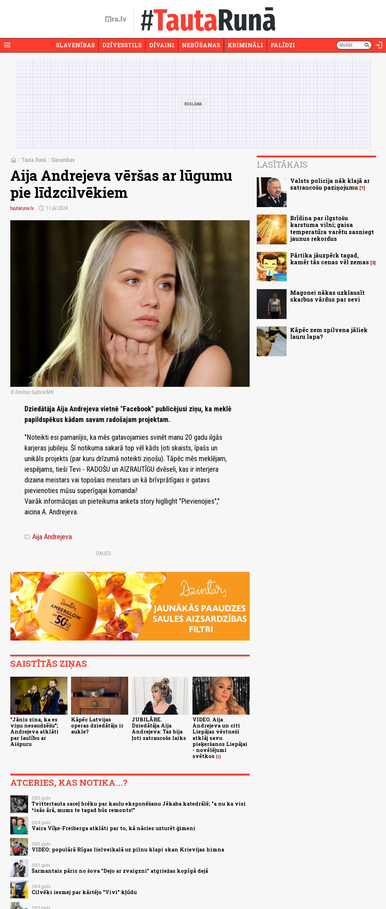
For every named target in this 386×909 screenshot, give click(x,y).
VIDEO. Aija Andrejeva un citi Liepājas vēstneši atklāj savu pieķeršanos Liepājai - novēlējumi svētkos (220, 738)
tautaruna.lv (22, 208)
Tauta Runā (34, 160)
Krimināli (245, 45)
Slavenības (75, 45)
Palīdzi (283, 45)
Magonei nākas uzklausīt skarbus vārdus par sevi (327, 296)
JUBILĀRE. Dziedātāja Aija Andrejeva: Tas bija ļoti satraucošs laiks (159, 728)
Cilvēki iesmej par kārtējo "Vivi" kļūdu (84, 892)
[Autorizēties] (379, 45)
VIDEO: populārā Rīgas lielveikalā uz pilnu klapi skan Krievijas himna (128, 849)
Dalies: (104, 553)
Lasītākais (282, 164)
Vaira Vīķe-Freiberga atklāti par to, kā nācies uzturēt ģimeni (113, 828)
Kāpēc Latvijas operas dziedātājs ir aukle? (97, 725)
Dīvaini (161, 45)
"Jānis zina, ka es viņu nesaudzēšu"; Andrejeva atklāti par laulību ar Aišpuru (34, 731)
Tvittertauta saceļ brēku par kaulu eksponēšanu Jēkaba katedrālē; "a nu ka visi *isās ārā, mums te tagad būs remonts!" (139, 806)
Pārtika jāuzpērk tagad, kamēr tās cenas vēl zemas (329, 258)
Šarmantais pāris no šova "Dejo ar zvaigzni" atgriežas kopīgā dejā (120, 870)
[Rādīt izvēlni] (7, 45)
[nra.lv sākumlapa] (115, 19)
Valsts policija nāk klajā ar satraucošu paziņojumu (330, 184)
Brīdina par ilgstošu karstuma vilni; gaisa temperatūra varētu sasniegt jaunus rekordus (332, 228)
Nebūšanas (201, 45)
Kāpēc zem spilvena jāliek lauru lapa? (329, 333)
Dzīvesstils (122, 45)
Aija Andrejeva (48, 536)
